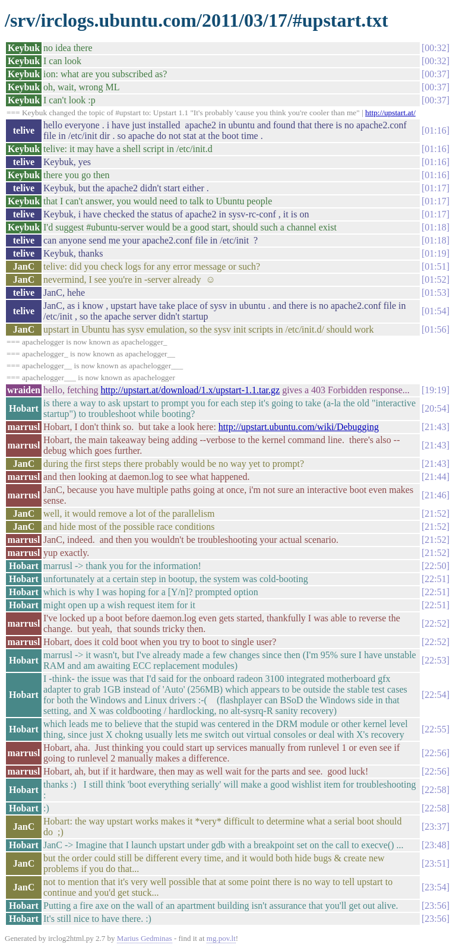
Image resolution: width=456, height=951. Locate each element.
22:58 (435, 790)
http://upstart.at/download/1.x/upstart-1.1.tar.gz (190, 390)
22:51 (435, 579)
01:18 (435, 227)
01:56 (435, 329)
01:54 (435, 311)
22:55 (435, 729)
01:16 (435, 130)
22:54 (435, 695)
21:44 (435, 477)
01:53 (435, 292)
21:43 (435, 427)
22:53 (435, 660)
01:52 (435, 279)
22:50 (435, 566)
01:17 (435, 188)
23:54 (435, 887)
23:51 (435, 863)
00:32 (435, 48)
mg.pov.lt (221, 938)
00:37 (435, 74)
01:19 (435, 253)
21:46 (435, 495)
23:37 (435, 827)
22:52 (435, 623)
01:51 (435, 266)
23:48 (435, 845)
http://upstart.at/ (390, 112)
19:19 (435, 390)
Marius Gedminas (144, 938)
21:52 (435, 513)
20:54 (435, 408)
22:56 (435, 753)
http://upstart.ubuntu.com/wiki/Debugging (298, 427)
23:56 (435, 906)
